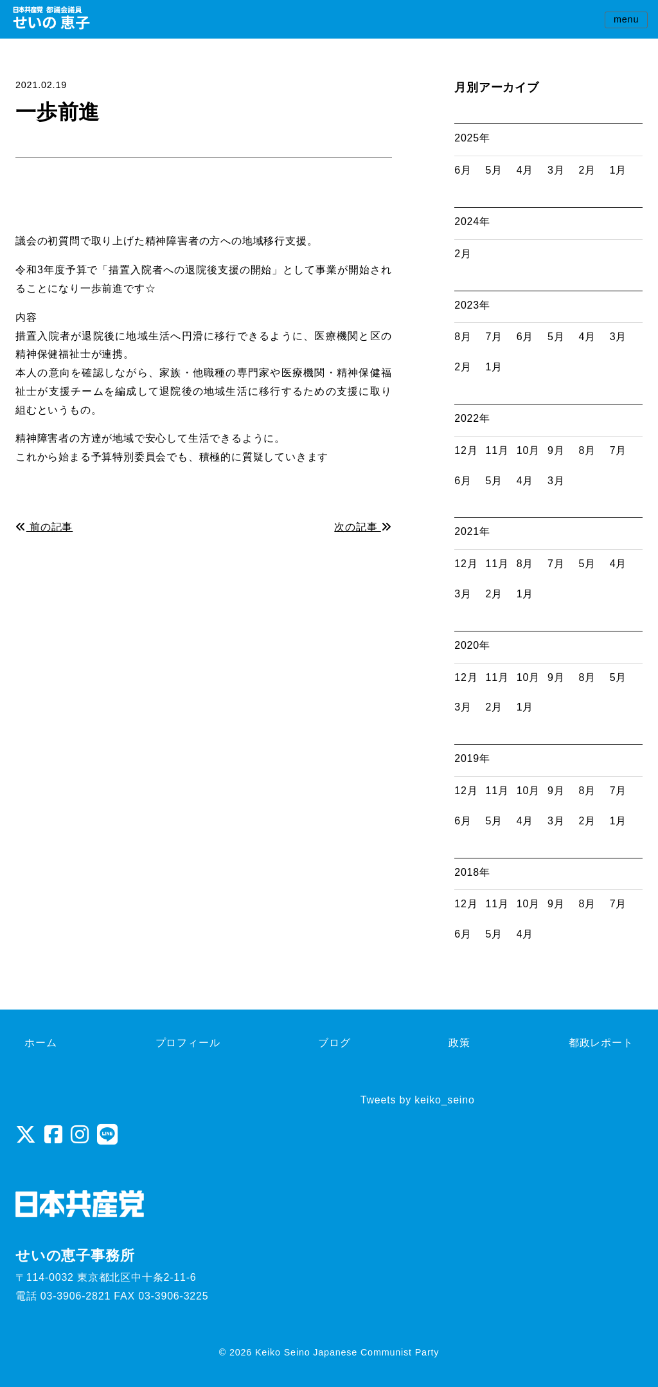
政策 (459, 1042)
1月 (618, 170)
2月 (587, 170)
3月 (556, 170)
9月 (556, 450)
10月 (528, 450)
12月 (465, 450)
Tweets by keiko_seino (417, 1099)
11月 (497, 450)
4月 (525, 170)
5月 (494, 170)
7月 (494, 336)
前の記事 (44, 526)
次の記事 (362, 526)
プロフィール (188, 1042)
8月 (463, 336)
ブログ (334, 1042)
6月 (463, 170)
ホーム (40, 1042)
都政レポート (601, 1042)
